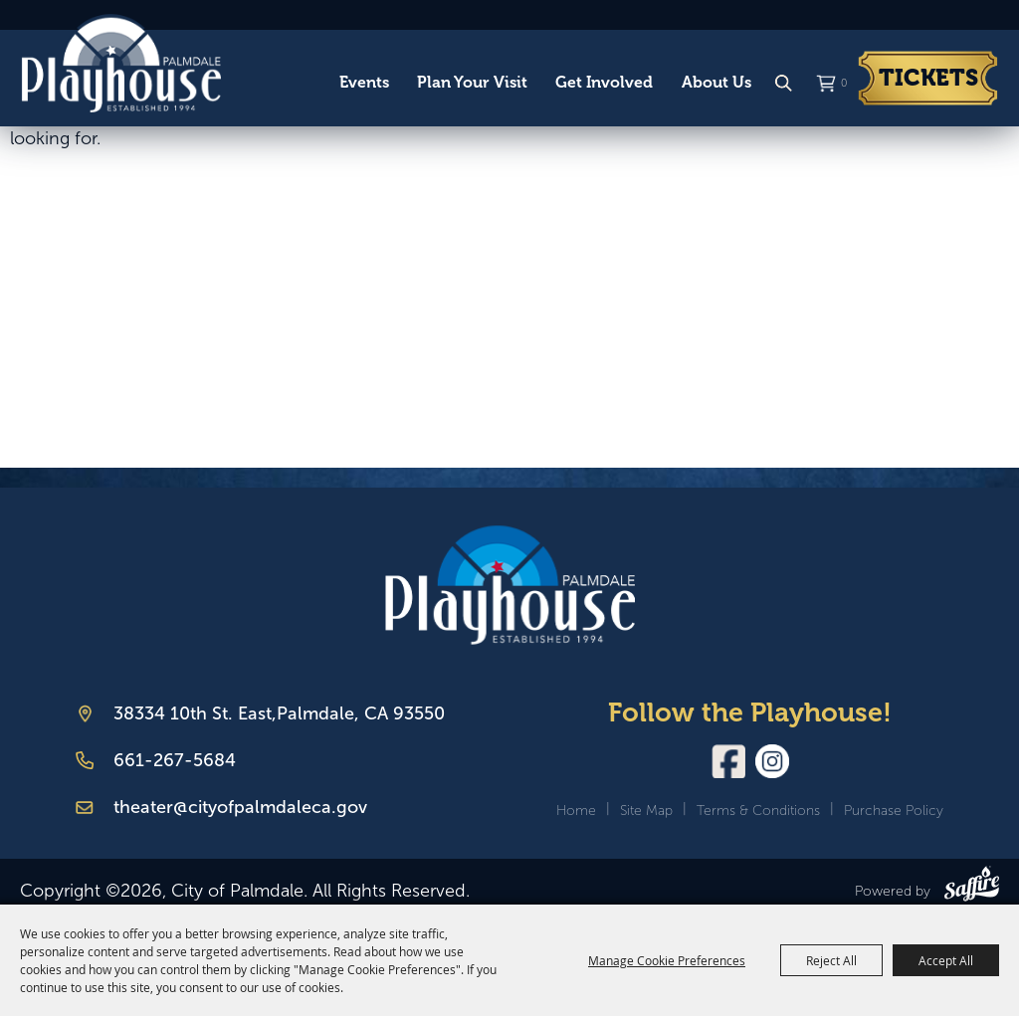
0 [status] (844, 83)
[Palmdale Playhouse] (510, 584)
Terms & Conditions (758, 810)
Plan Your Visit (472, 83)
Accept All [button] (945, 960)
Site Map (646, 810)
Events (364, 83)
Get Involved (604, 83)
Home (576, 810)
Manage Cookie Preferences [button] (666, 960)
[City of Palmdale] (121, 63)
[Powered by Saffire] (971, 888)
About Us (716, 83)
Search (783, 84)
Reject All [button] (831, 960)
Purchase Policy (893, 810)
